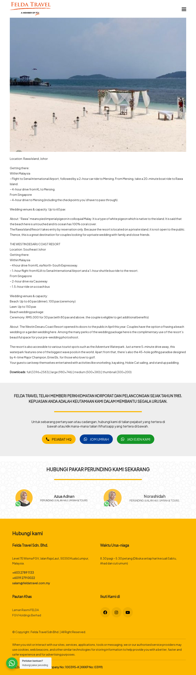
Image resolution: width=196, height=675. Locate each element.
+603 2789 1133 (23, 572)
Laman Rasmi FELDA (25, 609)
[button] (184, 9)
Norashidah (154, 496)
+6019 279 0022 (23, 577)
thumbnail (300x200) (117, 371)
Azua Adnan (66, 495)
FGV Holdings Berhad (26, 615)
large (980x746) (61, 371)
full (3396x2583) (38, 371)
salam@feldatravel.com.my (31, 583)
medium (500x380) (87, 371)
